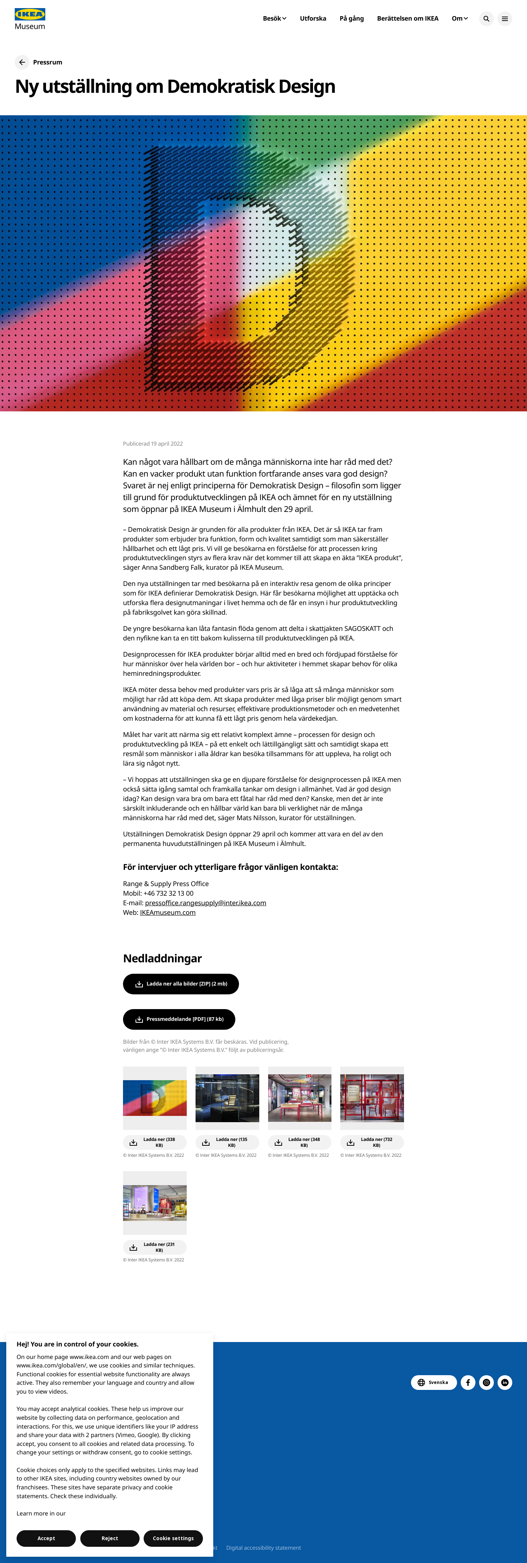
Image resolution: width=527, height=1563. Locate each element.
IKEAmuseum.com (168, 912)
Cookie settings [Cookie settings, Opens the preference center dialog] (173, 1538)
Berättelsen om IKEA (408, 18)
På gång (352, 18)
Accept (46, 1538)
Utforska (313, 18)
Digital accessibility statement (263, 1548)
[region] (110, 1445)
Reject (110, 1538)
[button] (486, 18)
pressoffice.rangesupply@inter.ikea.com (205, 903)
